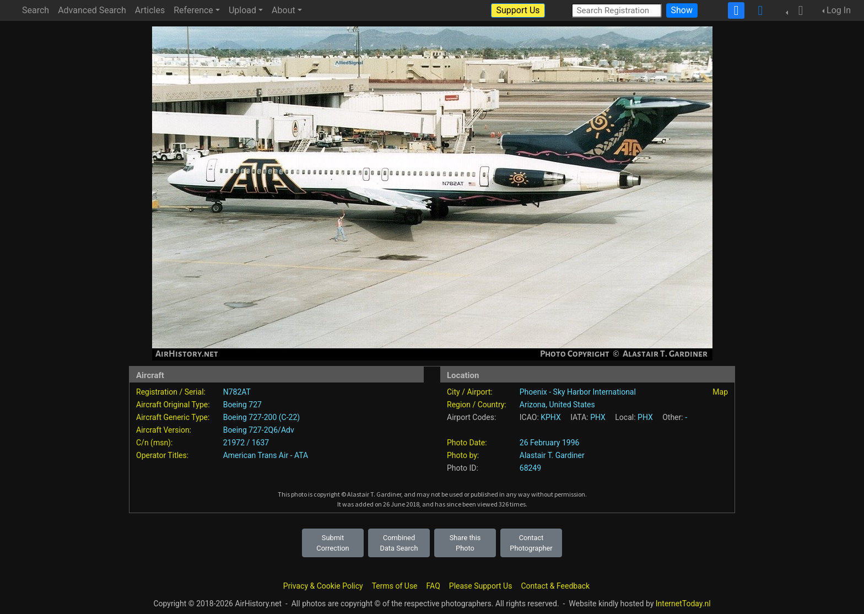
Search (35, 10)
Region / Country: (476, 404)
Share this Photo (465, 543)
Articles (150, 10)
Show (682, 10)
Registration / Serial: (171, 391)
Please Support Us (480, 585)
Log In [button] (839, 10)
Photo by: (463, 455)
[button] (797, 10)
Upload (242, 10)
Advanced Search (92, 10)
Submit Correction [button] (332, 543)
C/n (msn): (154, 442)
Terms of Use (395, 585)
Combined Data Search (399, 543)
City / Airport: (470, 391)
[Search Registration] (616, 10)
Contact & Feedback (555, 585)
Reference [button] (193, 10)
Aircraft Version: (163, 430)
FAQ (433, 585)
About (283, 10)
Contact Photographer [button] (531, 543)
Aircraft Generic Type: (172, 417)
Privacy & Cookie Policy (323, 585)
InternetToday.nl (683, 603)
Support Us (517, 10)
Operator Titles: (162, 455)
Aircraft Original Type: (173, 404)
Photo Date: (467, 442)
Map (720, 391)
